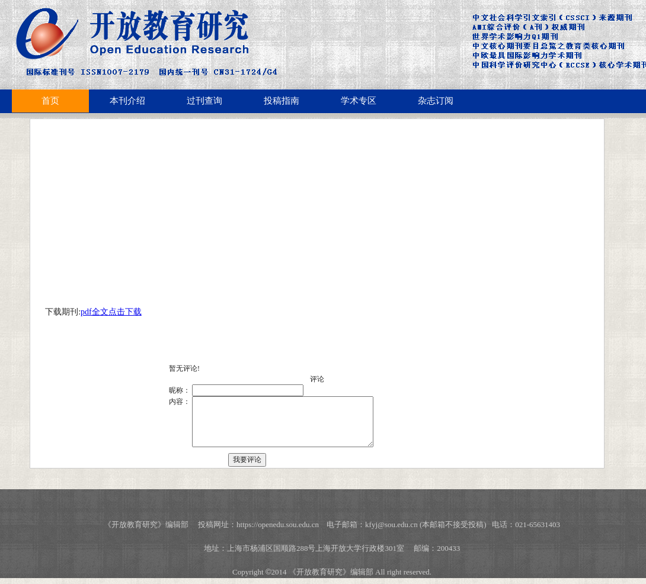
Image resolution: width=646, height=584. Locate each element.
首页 (50, 100)
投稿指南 (281, 100)
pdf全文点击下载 (111, 311)
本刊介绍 (127, 100)
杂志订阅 (435, 100)
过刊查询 (204, 100)
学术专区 (358, 100)
